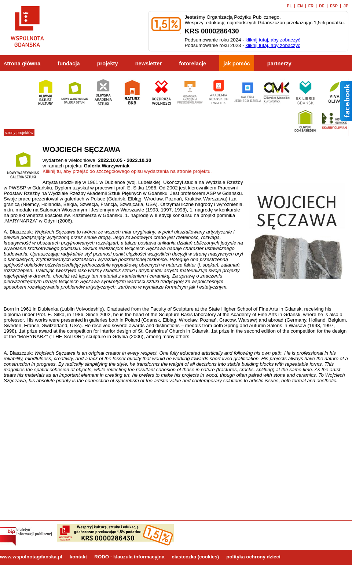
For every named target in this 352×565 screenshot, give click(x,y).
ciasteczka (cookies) (195, 556)
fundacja (69, 63)
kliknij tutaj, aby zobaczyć (272, 40)
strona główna (22, 63)
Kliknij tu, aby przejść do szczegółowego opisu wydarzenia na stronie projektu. (127, 171)
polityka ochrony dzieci (253, 556)
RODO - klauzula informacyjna (129, 556)
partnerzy (279, 63)
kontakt (78, 556)
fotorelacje (192, 63)
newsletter (148, 63)
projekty (107, 63)
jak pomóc (236, 63)
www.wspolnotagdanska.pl (31, 556)
